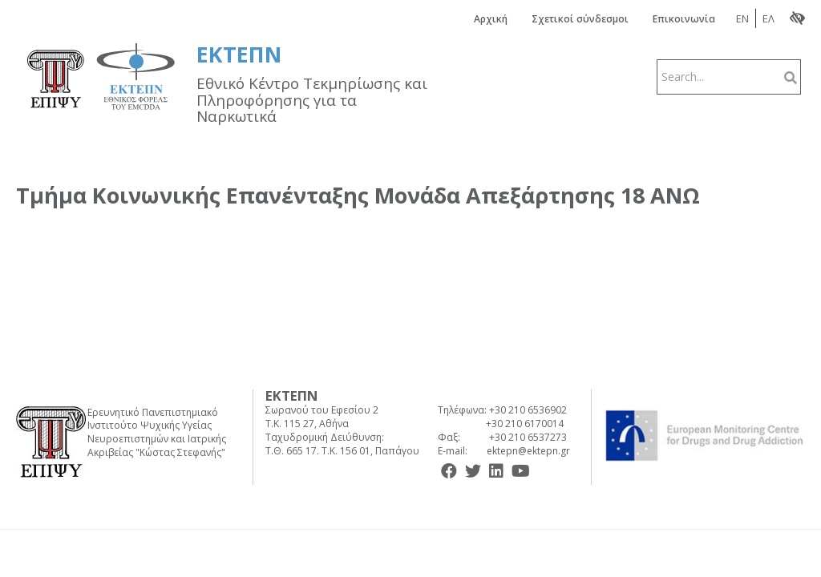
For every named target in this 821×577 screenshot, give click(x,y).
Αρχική (491, 19)
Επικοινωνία (684, 19)
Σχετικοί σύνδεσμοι (580, 19)
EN (742, 18)
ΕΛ (768, 18)
